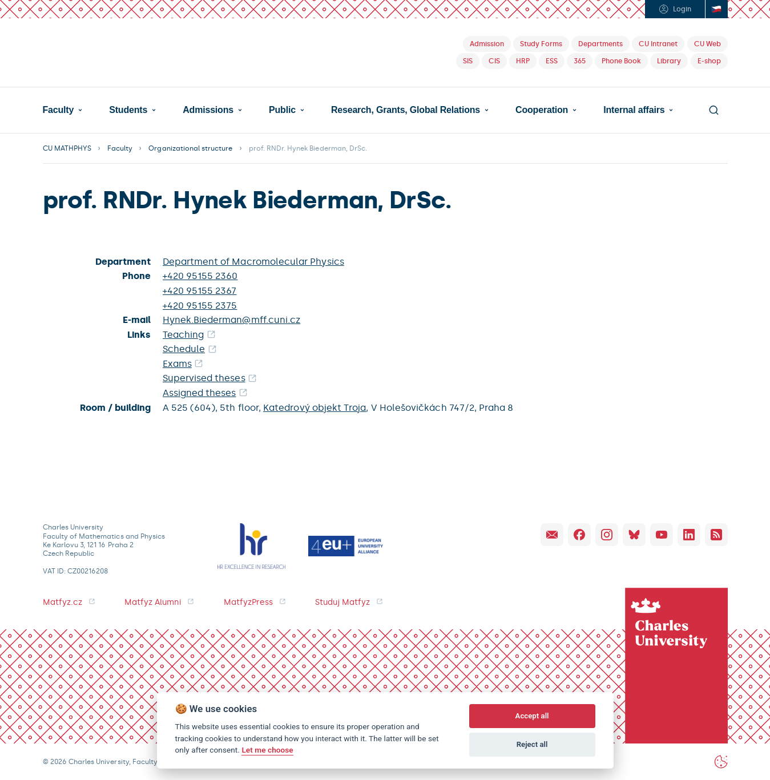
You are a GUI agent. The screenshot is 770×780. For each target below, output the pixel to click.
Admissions (208, 110)
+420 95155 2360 (200, 275)
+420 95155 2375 (200, 305)
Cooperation (541, 110)
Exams (177, 363)
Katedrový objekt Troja (314, 407)
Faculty (58, 110)
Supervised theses (204, 378)
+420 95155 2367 (200, 290)
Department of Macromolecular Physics (253, 261)
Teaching (183, 334)
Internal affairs (633, 110)
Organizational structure (190, 148)
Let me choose (267, 749)
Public (282, 110)
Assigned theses (199, 392)
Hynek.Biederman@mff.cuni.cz (232, 319)
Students (128, 110)
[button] (63, 110)
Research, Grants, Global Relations (405, 110)
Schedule (184, 348)
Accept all (532, 716)
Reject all (532, 744)
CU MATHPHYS (67, 148)
